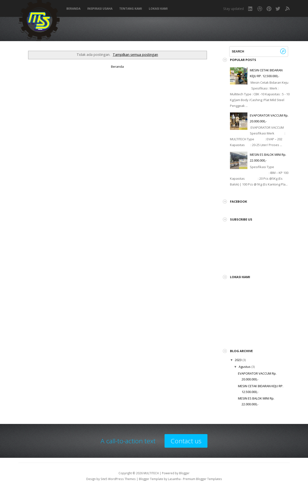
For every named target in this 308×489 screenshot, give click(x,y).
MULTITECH (151, 473)
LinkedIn (250, 8)
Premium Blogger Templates (202, 479)
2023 (238, 360)
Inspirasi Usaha (99, 8)
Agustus (245, 366)
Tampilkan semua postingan (135, 54)
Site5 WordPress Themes (118, 479)
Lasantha (174, 479)
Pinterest (269, 8)
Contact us (186, 441)
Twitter (278, 8)
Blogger (184, 473)
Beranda (73, 8)
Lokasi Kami (158, 8)
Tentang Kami (130, 8)
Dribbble (259, 8)
